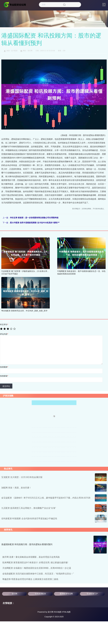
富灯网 (14, 594)
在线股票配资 (40, 594)
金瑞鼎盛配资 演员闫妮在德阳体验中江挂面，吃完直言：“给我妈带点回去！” (38, 574)
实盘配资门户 (92, 594)
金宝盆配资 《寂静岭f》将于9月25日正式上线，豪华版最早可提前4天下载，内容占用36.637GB (45, 498)
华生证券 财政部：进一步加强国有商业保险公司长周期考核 (34, 218)
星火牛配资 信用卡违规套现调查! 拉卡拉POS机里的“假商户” (35, 223)
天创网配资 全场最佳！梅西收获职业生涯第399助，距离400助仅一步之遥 (36, 568)
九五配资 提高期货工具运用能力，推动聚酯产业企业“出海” (28, 508)
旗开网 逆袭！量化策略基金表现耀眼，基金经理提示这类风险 (31, 557)
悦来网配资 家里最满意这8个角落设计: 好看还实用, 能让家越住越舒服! (35, 562)
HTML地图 (66, 612)
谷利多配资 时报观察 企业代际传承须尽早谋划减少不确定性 (29, 518)
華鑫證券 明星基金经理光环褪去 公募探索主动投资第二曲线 (30, 579)
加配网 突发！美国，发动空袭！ (16, 488)
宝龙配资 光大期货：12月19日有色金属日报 (21, 477)
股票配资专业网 (66, 594)
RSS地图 (57, 612)
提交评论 (6, 386)
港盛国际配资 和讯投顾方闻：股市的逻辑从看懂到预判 (26, 544)
